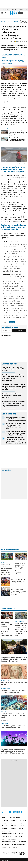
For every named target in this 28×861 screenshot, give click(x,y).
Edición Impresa (6, 831)
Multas (3, 847)
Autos (21, 834)
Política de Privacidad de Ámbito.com (13, 842)
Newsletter (23, 812)
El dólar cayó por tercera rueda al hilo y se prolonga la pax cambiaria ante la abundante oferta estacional (16, 440)
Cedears (24, 472)
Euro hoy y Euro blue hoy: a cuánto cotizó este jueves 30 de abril (13, 691)
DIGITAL (6, 853)
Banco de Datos (6, 823)
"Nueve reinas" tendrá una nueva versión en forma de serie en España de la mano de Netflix (18, 139)
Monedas (3, 472)
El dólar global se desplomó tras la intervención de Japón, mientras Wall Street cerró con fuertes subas (21, 629)
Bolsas (10, 472)
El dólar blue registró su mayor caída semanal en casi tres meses (13, 727)
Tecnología (18, 836)
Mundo (13, 828)
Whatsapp (21, 812)
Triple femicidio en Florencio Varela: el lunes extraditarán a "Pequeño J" (12, 395)
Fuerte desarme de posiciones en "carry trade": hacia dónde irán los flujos (13, 716)
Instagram (9, 812)
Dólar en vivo (13, 9)
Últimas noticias (15, 817)
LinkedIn (13, 812)
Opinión (13, 826)
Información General (8, 834)
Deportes (22, 828)
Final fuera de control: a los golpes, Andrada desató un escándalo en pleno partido (6, 569)
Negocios (4, 826)
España (16, 21)
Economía (16, 17)
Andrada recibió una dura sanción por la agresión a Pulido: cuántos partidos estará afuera (13, 55)
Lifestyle (9, 21)
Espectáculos (6, 836)
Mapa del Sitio (11, 839)
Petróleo (21, 9)
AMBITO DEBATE (22, 853)
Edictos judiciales (18, 844)
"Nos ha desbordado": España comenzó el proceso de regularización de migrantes (18, 592)
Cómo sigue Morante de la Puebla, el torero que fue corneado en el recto (18, 581)
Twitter (2, 812)
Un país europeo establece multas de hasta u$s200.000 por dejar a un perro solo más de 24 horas (18, 133)
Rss (2, 839)
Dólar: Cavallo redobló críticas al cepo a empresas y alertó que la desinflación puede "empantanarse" (13, 377)
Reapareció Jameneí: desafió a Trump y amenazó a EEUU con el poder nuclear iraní (16, 433)
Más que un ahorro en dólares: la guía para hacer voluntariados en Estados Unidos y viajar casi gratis (14, 659)
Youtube (17, 812)
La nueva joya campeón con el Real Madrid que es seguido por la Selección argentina (21, 568)
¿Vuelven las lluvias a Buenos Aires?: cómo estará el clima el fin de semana (13, 369)
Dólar (7, 17)
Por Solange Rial (4, 720)
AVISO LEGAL (5, 844)
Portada (4, 817)
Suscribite (19, 330)
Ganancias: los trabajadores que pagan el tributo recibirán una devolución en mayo (15, 426)
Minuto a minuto (6, 747)
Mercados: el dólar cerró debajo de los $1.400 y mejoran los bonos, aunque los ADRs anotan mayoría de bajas (13, 752)
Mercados (18, 823)
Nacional (4, 828)
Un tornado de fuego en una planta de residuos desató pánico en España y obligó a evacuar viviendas (14, 61)
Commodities (17, 472)
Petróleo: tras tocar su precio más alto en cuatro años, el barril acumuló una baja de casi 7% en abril (13, 404)
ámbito (3, 21)
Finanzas (14, 820)
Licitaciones (13, 847)
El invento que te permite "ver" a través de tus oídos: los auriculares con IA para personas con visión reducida (14, 387)
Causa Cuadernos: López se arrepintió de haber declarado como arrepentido (16, 419)
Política (23, 820)
